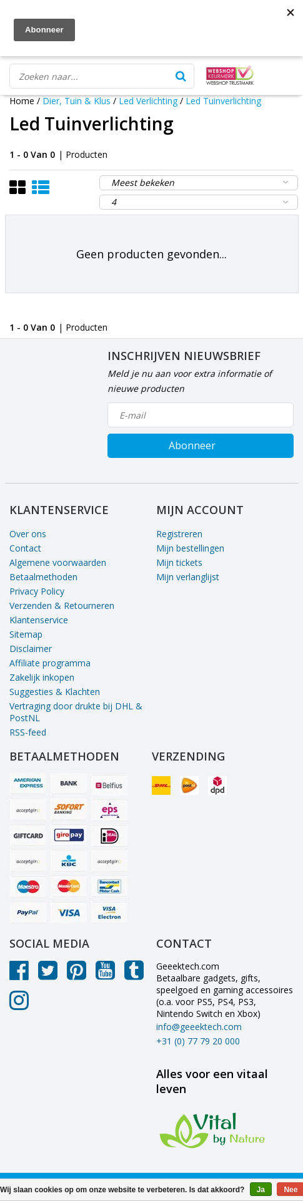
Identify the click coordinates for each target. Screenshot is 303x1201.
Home (21, 101)
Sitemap (25, 634)
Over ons (27, 534)
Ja (261, 1189)
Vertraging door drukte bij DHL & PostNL (75, 712)
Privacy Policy (36, 591)
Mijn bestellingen (190, 548)
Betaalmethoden (43, 577)
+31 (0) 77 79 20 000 (198, 1041)
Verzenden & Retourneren (61, 605)
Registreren (179, 534)
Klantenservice (38, 620)
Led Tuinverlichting (223, 101)
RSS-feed (27, 732)
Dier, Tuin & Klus (76, 101)
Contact (25, 548)
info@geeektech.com (199, 1027)
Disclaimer (30, 648)
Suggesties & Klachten (54, 692)
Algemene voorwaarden (57, 562)
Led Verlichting (148, 101)
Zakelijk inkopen (41, 677)
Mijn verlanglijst (187, 577)
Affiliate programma (50, 663)
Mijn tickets (179, 562)
